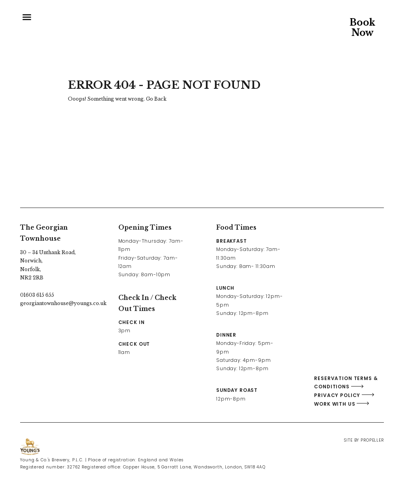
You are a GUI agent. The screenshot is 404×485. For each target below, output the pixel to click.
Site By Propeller (363, 440)
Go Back (156, 99)
